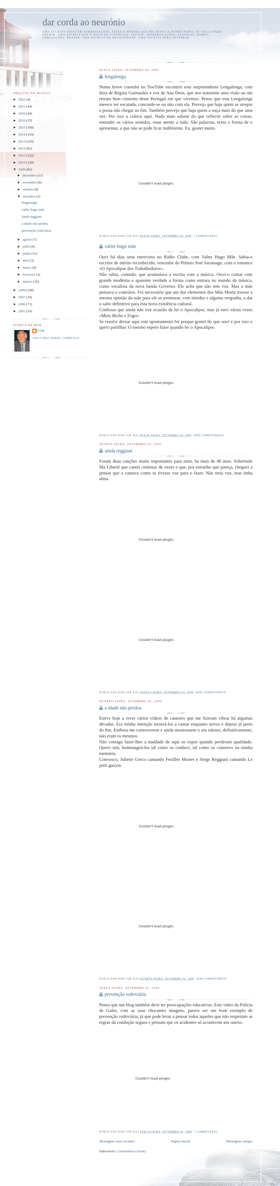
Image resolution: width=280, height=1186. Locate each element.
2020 (22, 113)
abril (26, 260)
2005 (22, 311)
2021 (22, 106)
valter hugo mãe (120, 246)
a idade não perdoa (122, 707)
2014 (22, 134)
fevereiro (29, 274)
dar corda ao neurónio (84, 22)
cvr (41, 330)
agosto (28, 239)
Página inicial (180, 1141)
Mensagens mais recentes (117, 1141)
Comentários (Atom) (131, 1151)
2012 (22, 148)
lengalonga (115, 76)
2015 (22, 127)
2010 (22, 162)
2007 (22, 297)
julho (27, 246)
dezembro (30, 175)
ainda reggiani (118, 450)
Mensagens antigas (239, 1141)
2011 (22, 155)
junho (27, 253)
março (27, 267)
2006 (22, 304)
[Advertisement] (130, 50)
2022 (22, 99)
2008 (22, 290)
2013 (22, 141)
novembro (30, 182)
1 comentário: (206, 235)
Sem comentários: (210, 435)
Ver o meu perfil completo (55, 338)
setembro (29, 196)
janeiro (28, 281)
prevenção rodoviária (125, 994)
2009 (22, 169)
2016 (22, 120)
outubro (28, 189)
